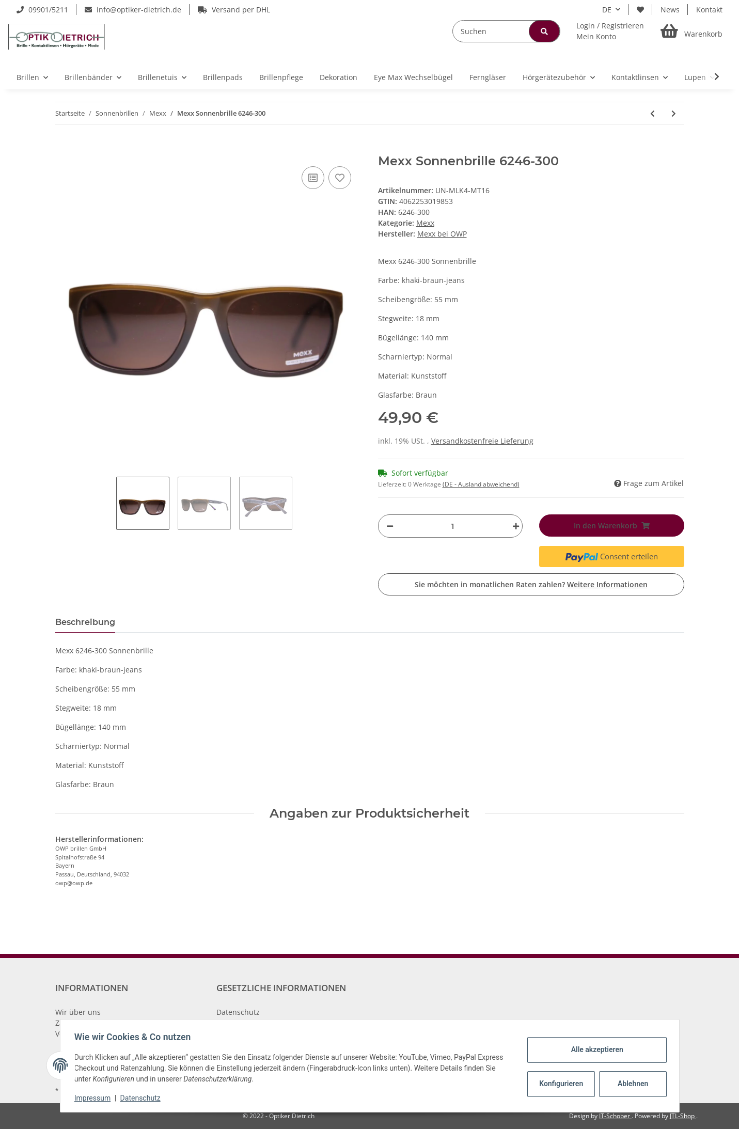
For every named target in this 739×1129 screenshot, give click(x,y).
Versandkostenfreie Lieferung (482, 441)
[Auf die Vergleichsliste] (313, 177)
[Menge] (453, 526)
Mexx (425, 223)
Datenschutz (238, 1012)
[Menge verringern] (390, 526)
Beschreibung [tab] (85, 622)
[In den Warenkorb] (63, 148)
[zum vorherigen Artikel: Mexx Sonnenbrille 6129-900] (652, 113)
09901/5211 (42, 9)
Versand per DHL (234, 9)
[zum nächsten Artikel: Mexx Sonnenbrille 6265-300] (673, 113)
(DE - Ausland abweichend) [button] (481, 484)
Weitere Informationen (607, 584)
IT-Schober (615, 1115)
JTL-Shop (683, 1115)
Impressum (95, 1098)
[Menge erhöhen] (513, 526)
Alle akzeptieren (595, 1049)
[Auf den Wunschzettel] (339, 177)
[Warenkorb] (691, 31)
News (670, 9)
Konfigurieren (560, 1083)
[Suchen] (506, 31)
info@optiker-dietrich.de (133, 9)
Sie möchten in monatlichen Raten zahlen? (531, 584)
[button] (610, 31)
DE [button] (606, 9)
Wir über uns (78, 1012)
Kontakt (709, 9)
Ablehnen (630, 1083)
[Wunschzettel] (640, 9)
